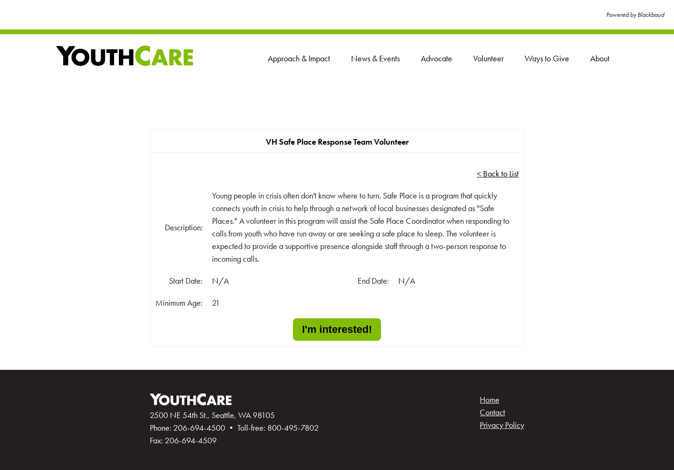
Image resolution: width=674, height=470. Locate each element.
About (599, 58)
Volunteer (488, 58)
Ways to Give (547, 58)
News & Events (375, 58)
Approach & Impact (299, 58)
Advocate (436, 58)
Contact (492, 412)
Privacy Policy (502, 424)
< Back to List (498, 173)
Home (489, 399)
